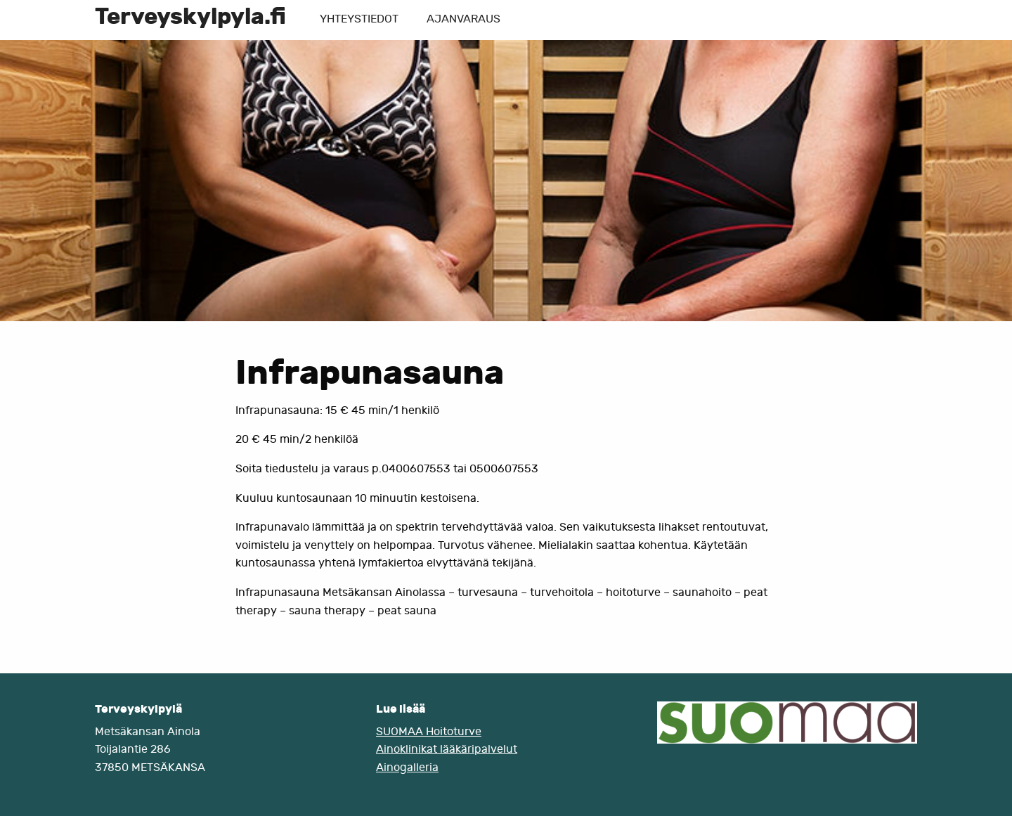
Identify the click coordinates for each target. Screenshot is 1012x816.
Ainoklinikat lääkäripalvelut (446, 749)
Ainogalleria (407, 767)
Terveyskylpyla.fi (190, 16)
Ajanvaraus (463, 19)
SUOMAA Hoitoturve (428, 731)
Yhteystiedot (359, 19)
